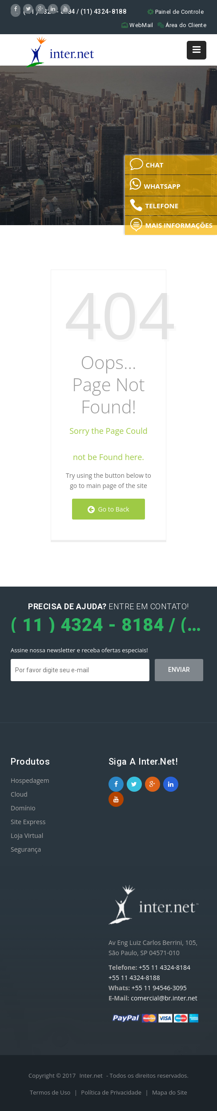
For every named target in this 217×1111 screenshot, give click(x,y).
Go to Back (108, 509)
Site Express (28, 821)
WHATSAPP (154, 183)
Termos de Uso (51, 1092)
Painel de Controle (175, 11)
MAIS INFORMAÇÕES (171, 224)
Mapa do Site (169, 1092)
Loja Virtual (27, 835)
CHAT (146, 164)
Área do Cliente (182, 25)
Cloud (19, 794)
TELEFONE (153, 205)
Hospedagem (30, 780)
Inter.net (90, 1075)
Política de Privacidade (112, 1092)
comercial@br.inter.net (164, 998)
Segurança (26, 849)
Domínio (23, 808)
